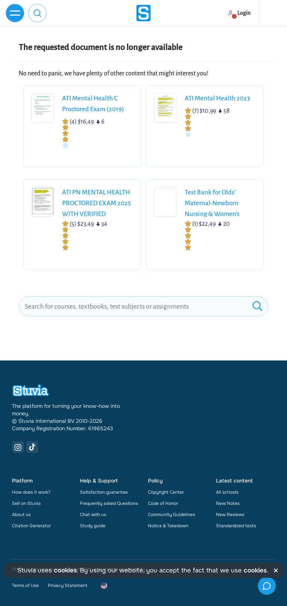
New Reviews (230, 515)
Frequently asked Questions (109, 503)
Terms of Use (25, 585)
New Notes (228, 503)
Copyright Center (166, 492)
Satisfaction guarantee (104, 492)
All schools (227, 492)
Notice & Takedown (168, 526)
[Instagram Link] (18, 447)
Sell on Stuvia (26, 503)
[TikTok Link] (32, 447)
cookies (65, 570)
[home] (143, 13)
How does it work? (31, 492)
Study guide (92, 526)
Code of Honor (163, 503)
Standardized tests (236, 526)
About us (21, 515)
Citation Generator (31, 526)
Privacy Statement (67, 585)
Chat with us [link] (93, 515)
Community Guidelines (171, 515)
